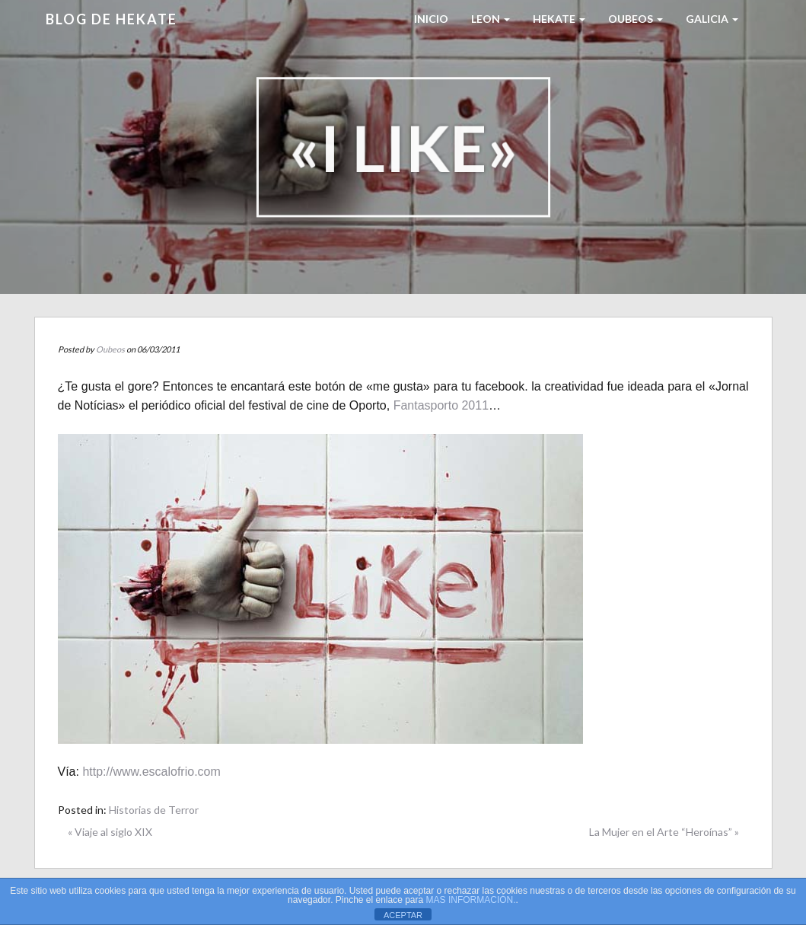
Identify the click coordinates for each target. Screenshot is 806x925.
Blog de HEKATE (111, 19)
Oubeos (635, 18)
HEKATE (559, 18)
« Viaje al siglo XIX (110, 831)
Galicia (712, 18)
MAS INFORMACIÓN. (471, 900)
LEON (490, 18)
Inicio (431, 18)
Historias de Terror (154, 809)
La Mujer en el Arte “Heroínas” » (664, 831)
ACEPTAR (403, 915)
